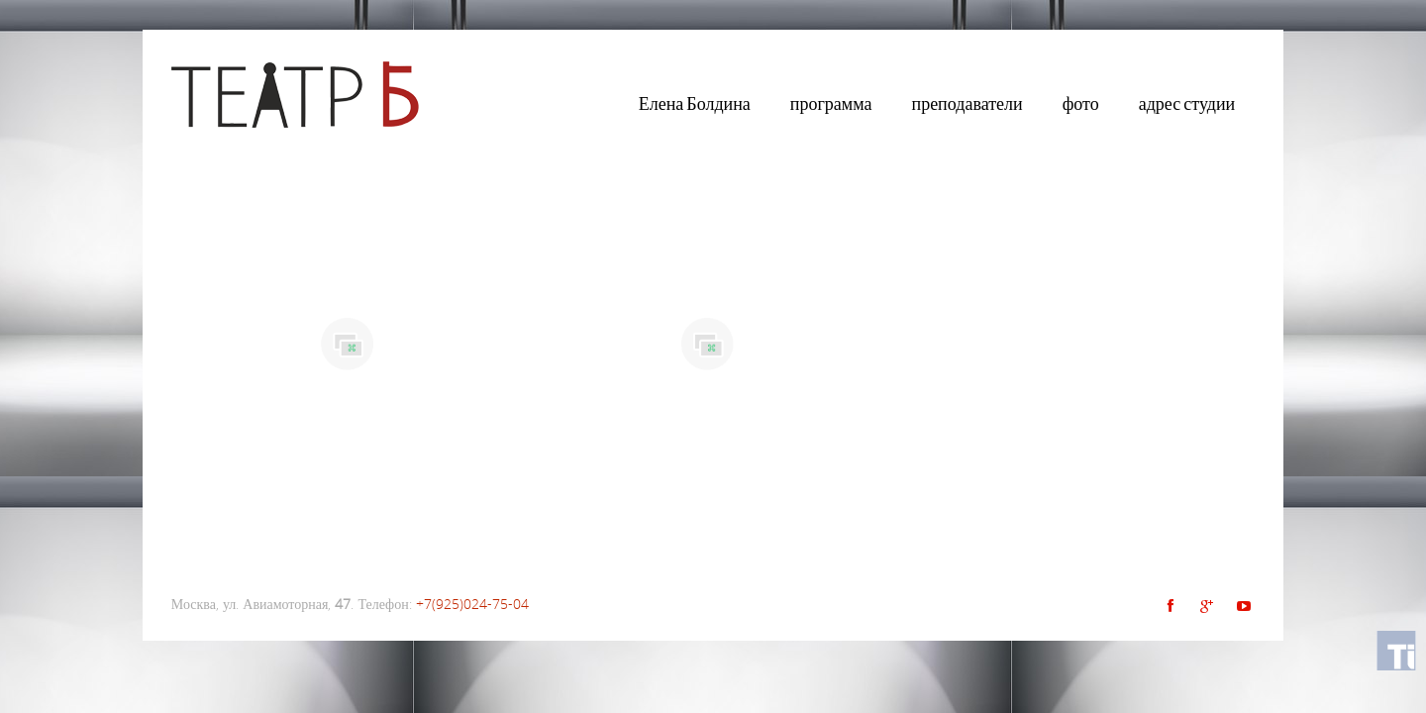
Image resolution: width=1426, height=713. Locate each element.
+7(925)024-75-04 (472, 603)
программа (831, 104)
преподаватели (967, 104)
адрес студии (1187, 104)
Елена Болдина (695, 104)
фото (1081, 104)
